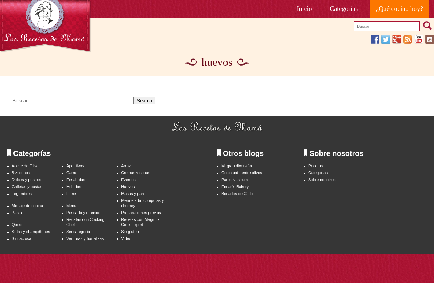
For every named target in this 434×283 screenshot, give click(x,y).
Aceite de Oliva (25, 166)
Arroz (126, 166)
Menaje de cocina (27, 205)
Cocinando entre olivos (241, 173)
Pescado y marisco (83, 212)
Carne (71, 173)
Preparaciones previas (141, 212)
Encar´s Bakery (235, 186)
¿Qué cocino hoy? (399, 8)
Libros (71, 193)
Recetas (315, 166)
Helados (73, 186)
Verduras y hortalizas (85, 238)
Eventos (128, 179)
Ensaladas (75, 179)
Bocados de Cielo (237, 193)
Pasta (17, 212)
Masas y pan (132, 193)
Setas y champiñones (31, 231)
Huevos (128, 186)
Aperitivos (75, 166)
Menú (71, 205)
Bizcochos (21, 173)
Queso (17, 224)
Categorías (344, 8)
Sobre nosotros (322, 179)
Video (126, 238)
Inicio (304, 8)
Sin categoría (78, 231)
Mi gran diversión (236, 166)
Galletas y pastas (27, 186)
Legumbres (22, 193)
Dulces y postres (26, 179)
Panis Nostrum (234, 179)
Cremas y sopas (135, 173)
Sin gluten (130, 231)
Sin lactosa (21, 238)
